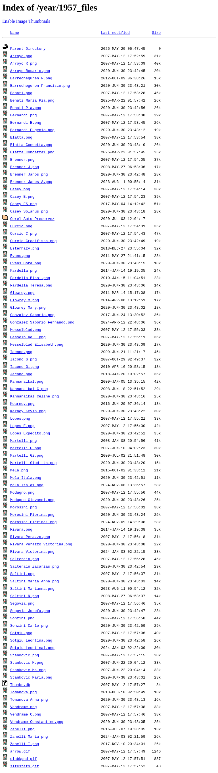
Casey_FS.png (23, 204)
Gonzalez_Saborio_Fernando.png (42, 322)
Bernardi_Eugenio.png (32, 130)
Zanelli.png (22, 729)
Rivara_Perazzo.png (30, 537)
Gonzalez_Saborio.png (32, 315)
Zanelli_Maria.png (29, 737)
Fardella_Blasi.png (30, 278)
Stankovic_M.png (26, 663)
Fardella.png (23, 271)
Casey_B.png (22, 197)
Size (156, 32)
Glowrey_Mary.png (28, 308)
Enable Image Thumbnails (26, 21)
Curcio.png (21, 226)
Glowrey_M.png (24, 300)
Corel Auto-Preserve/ (32, 219)
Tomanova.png (23, 692)
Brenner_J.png (24, 167)
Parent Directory (28, 49)
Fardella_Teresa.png (31, 285)
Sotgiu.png (21, 633)
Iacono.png (21, 352)
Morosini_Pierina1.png (33, 522)
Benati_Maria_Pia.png (32, 101)
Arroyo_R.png (23, 64)
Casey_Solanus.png (29, 212)
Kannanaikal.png (26, 382)
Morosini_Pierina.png (32, 515)
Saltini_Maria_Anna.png (34, 581)
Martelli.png (23, 441)
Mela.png (19, 470)
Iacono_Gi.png (24, 367)
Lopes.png (20, 419)
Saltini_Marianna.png (32, 589)
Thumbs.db (20, 685)
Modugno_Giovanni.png (32, 500)
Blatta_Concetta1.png (32, 152)
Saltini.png (22, 574)
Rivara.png (21, 530)
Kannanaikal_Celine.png (34, 396)
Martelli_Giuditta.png (33, 463)
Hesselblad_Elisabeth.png (36, 345)
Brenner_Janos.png (29, 175)
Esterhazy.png (24, 249)
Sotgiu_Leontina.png (31, 641)
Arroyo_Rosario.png (30, 71)
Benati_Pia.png (25, 108)
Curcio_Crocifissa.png (33, 241)
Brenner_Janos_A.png (31, 182)
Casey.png (20, 189)
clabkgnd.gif (23, 759)
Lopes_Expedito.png (30, 433)
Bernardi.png (23, 115)
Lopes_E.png (22, 426)
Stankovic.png (24, 655)
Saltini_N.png (24, 596)
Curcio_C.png (23, 234)
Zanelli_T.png (24, 744)
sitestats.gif (24, 766)
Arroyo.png (21, 56)
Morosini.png (23, 507)
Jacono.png (21, 374)
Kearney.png (22, 404)
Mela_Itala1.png (26, 485)
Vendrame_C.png (25, 715)
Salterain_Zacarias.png (34, 567)
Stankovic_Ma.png (28, 670)
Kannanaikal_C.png (29, 389)
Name (14, 32)
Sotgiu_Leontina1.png (32, 648)
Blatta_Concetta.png (31, 145)
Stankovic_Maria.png (31, 678)
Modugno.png (22, 493)
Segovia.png (22, 604)
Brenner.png (22, 160)
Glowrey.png (22, 293)
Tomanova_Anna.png (29, 700)
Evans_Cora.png (25, 263)
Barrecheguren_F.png (31, 78)
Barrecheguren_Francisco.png (40, 86)
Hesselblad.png (25, 330)
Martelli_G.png (25, 448)
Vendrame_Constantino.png (36, 722)
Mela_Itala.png (25, 478)
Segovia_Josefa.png (30, 611)
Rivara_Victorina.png (32, 552)
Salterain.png (24, 559)
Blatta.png (21, 138)
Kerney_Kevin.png (28, 411)
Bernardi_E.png (25, 123)
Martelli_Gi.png (26, 456)
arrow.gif (20, 752)
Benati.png (21, 93)
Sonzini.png (22, 618)
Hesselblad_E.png (28, 337)
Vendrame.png (23, 707)
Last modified (115, 32)
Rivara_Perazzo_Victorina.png (41, 544)
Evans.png (20, 256)
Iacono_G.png (23, 359)
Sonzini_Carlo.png (29, 626)
